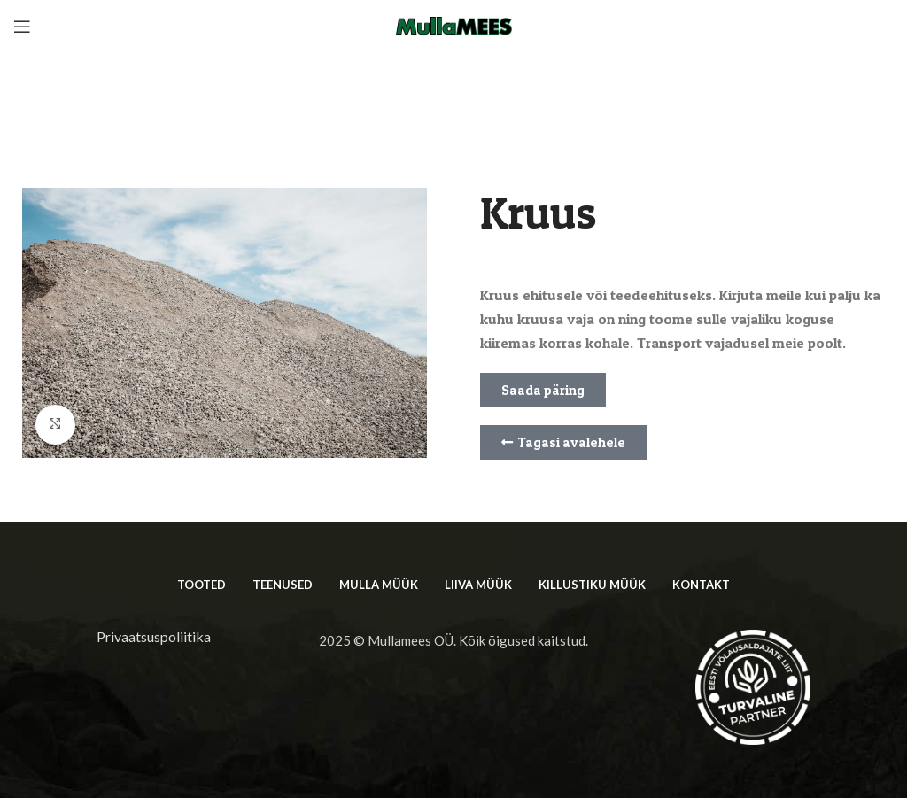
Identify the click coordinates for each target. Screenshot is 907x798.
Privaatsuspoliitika (154, 636)
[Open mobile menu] (22, 26)
